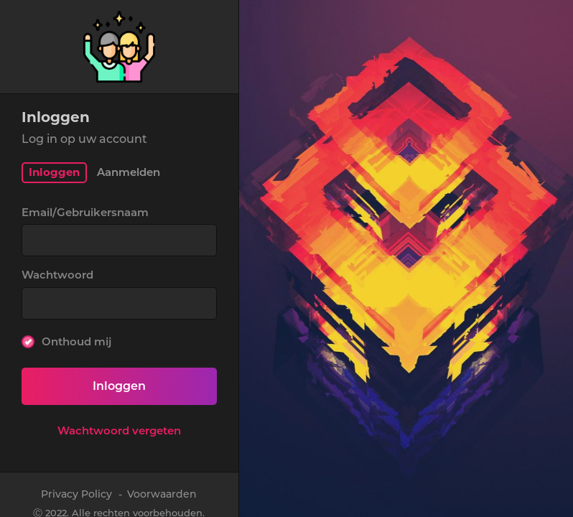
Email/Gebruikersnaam (85, 212)
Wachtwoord (57, 274)
